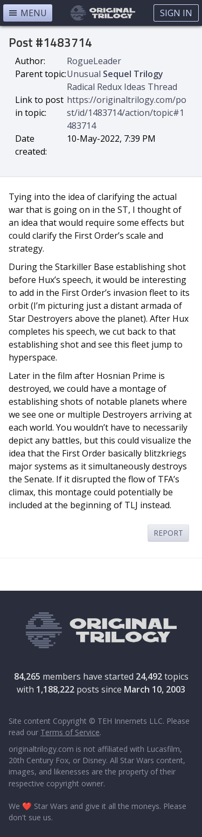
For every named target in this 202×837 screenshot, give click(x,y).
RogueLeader (94, 61)
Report (168, 533)
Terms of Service (70, 732)
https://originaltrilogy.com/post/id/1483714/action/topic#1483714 (126, 113)
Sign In (176, 13)
